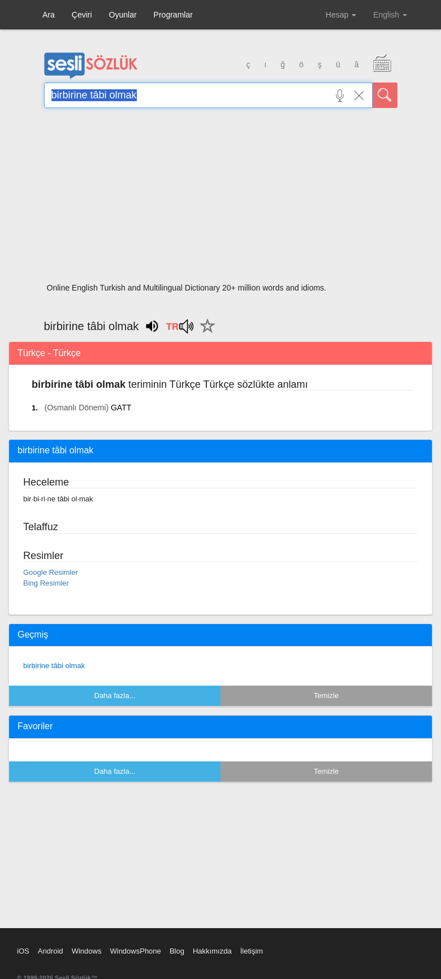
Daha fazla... (115, 695)
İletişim (251, 951)
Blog (177, 951)
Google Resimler (50, 572)
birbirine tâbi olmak (54, 665)
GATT (121, 407)
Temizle (326, 695)
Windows (87, 951)
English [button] (390, 14)
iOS (23, 951)
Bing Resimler (46, 583)
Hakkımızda (212, 951)
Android (50, 951)
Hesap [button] (341, 14)
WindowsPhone (135, 951)
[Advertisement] (220, 199)
